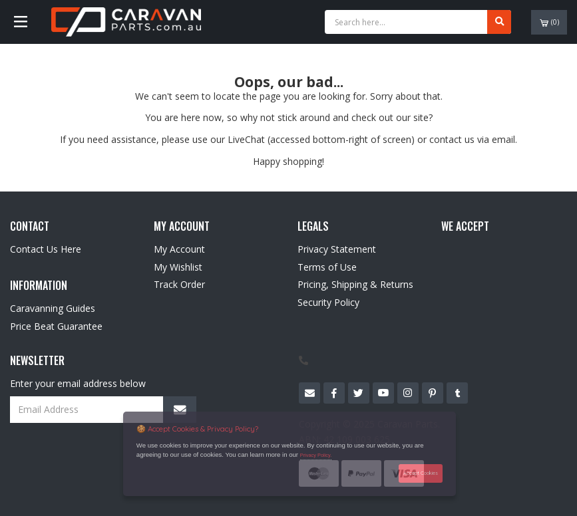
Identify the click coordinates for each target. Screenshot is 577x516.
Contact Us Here (45, 249)
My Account (179, 249)
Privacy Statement (336, 249)
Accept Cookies (420, 473)
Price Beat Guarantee (56, 326)
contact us (452, 139)
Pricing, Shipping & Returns (355, 284)
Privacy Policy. (316, 455)
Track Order (179, 284)
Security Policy (328, 302)
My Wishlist (178, 267)
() (549, 22)
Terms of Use (327, 267)
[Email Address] (103, 409)
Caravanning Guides (52, 308)
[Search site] (499, 22)
